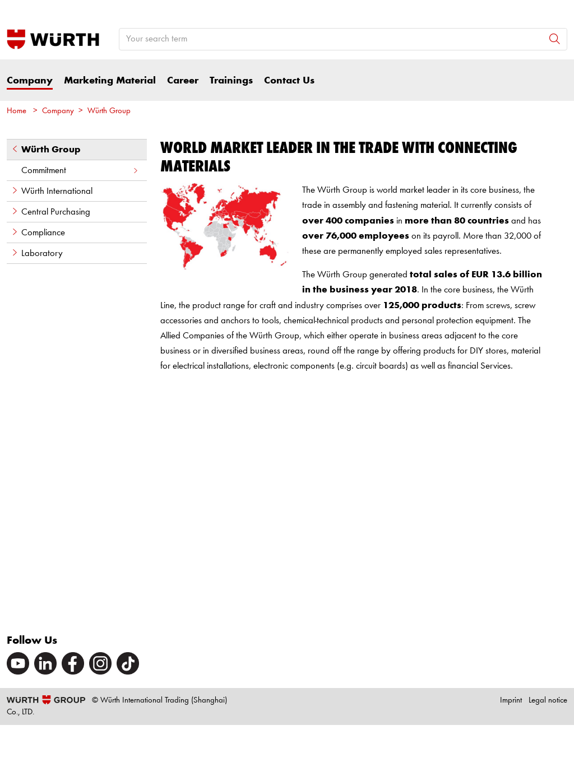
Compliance (38, 232)
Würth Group (109, 111)
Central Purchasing (50, 212)
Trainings (231, 81)
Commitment (80, 170)
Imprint (511, 700)
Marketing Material (110, 81)
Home (16, 111)
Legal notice (548, 700)
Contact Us (289, 81)
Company (30, 81)
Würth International (51, 191)
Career (182, 81)
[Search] (555, 39)
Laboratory (37, 253)
